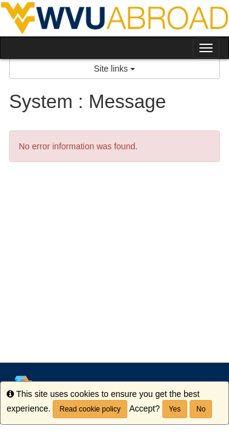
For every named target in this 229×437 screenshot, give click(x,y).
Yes (175, 409)
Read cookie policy (90, 409)
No (200, 409)
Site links (114, 68)
